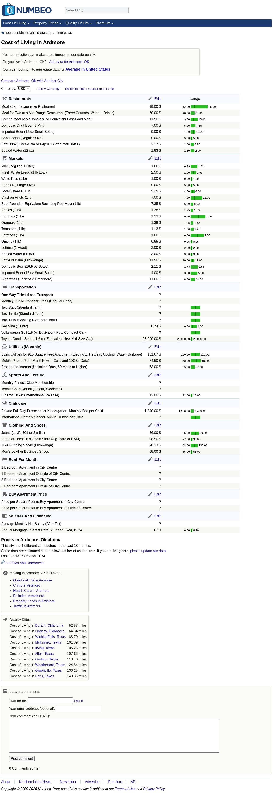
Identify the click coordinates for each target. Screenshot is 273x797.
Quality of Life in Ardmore (32, 580)
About (5, 782)
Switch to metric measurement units (89, 88)
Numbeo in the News (35, 782)
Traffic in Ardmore (26, 606)
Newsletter (68, 782)
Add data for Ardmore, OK (69, 62)
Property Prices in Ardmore (34, 601)
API (133, 782)
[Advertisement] (239, 58)
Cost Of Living (14, 23)
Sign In (78, 700)
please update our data (148, 551)
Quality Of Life (77, 23)
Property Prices (45, 23)
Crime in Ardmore (26, 585)
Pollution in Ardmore (28, 596)
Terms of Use (125, 789)
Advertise (92, 782)
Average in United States (87, 69)
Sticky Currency (48, 88)
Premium (103, 23)
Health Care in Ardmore (31, 591)
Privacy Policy (154, 789)
